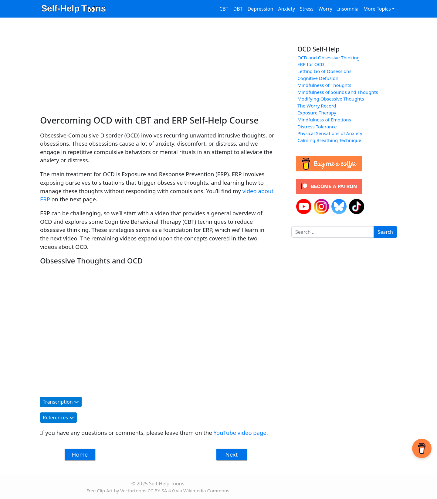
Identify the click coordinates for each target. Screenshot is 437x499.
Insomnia (348, 8)
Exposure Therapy (316, 113)
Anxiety (286, 8)
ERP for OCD (310, 64)
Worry (325, 8)
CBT (223, 8)
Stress (306, 8)
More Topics (377, 8)
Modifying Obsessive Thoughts (330, 99)
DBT (238, 8)
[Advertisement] (157, 69)
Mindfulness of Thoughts (324, 85)
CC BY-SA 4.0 (161, 490)
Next (231, 454)
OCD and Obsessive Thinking (328, 58)
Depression (260, 8)
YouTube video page (240, 432)
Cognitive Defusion (317, 78)
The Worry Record (316, 106)
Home (80, 454)
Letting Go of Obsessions (324, 71)
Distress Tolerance (317, 127)
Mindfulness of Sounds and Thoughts (337, 92)
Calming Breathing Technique (329, 140)
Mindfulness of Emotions (324, 120)
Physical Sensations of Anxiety (329, 133)
